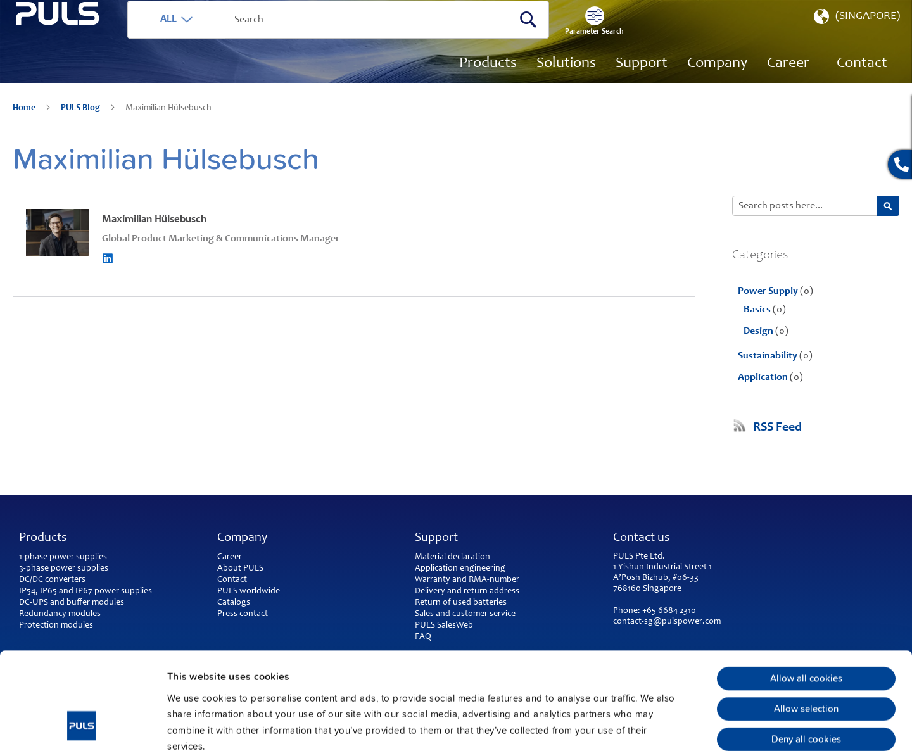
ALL (213, 37)
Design (759, 349)
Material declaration (452, 557)
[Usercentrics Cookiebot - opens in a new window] (82, 726)
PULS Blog (81, 126)
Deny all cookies (806, 648)
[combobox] (383, 38)
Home (25, 126)
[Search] (573, 37)
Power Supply (769, 310)
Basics (758, 328)
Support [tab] (436, 538)
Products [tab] (42, 538)
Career (229, 557)
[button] (855, 38)
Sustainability (768, 374)
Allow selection (806, 618)
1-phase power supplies (63, 557)
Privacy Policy (243, 672)
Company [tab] (242, 538)
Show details (659, 725)
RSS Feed (777, 446)
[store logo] (80, 70)
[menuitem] (788, 82)
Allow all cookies (806, 587)
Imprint (184, 672)
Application (764, 396)
